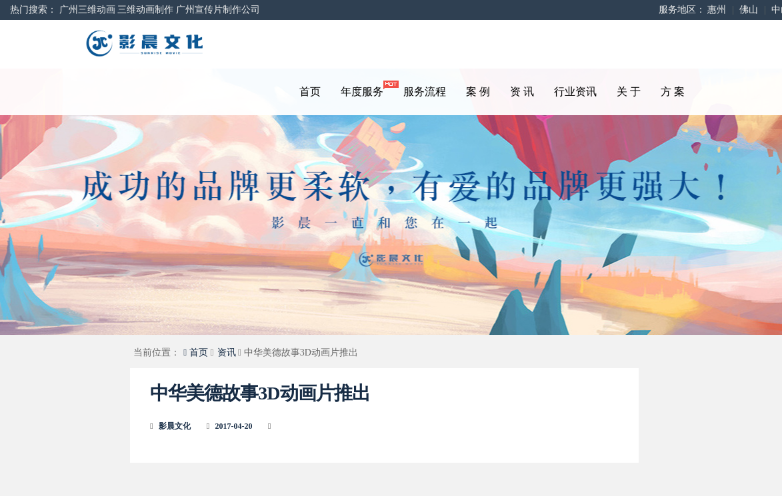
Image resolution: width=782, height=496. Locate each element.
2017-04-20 (234, 426)
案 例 (478, 91)
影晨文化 (175, 426)
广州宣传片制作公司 (218, 10)
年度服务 (367, 89)
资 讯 (522, 91)
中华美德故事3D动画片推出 (259, 393)
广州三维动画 (87, 10)
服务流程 (424, 91)
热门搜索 (28, 10)
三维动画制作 (145, 10)
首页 (310, 91)
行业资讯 (575, 91)
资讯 (226, 353)
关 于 (629, 91)
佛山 (748, 10)
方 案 (673, 91)
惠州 (716, 10)
